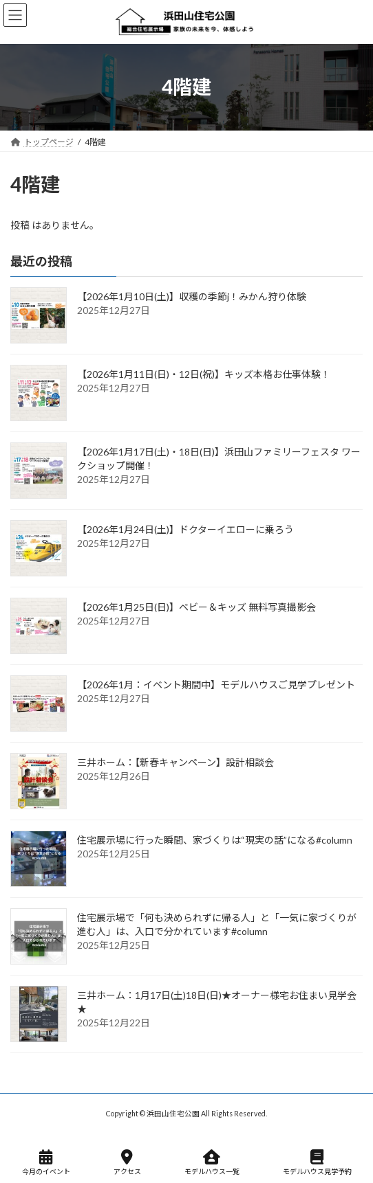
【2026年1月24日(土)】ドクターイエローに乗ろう (185, 529)
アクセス (127, 1162)
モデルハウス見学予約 (317, 1162)
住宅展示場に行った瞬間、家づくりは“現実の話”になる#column (214, 840)
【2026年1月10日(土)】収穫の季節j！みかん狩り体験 (191, 296)
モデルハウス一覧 (211, 1162)
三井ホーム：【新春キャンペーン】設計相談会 (175, 762)
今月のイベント (46, 1162)
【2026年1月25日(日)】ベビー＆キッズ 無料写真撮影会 (196, 607)
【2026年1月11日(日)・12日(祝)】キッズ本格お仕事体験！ (203, 374)
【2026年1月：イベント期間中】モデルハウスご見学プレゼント (216, 684)
